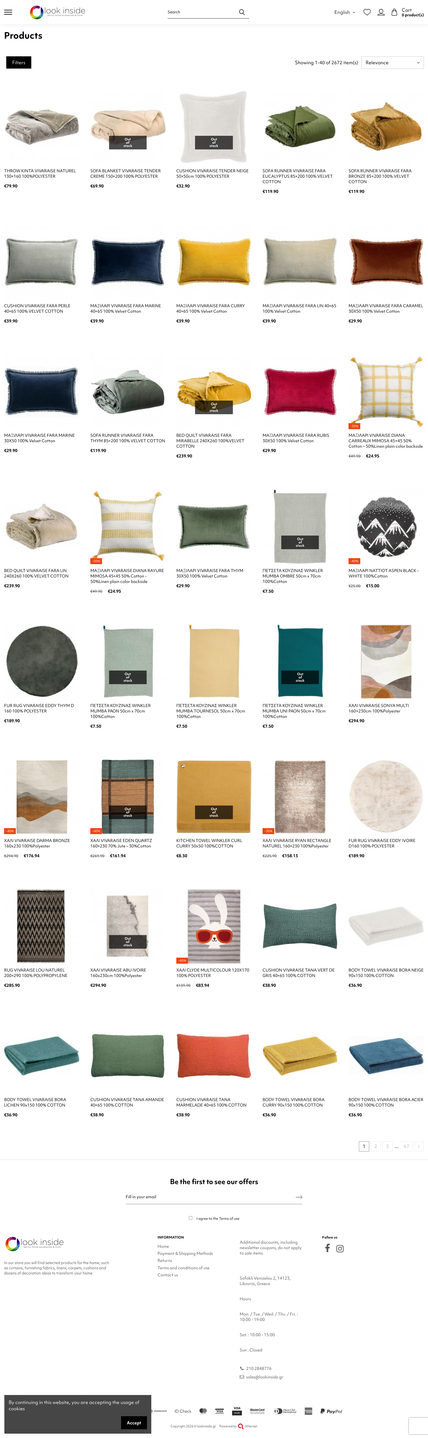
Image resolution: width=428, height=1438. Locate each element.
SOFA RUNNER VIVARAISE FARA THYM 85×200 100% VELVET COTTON (127, 438)
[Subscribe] (299, 1197)
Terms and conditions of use (184, 1268)
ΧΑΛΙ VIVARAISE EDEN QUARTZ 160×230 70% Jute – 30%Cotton (121, 843)
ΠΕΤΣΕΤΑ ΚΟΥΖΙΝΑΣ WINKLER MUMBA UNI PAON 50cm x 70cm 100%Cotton (294, 711)
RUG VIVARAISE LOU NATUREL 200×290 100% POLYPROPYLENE (35, 972)
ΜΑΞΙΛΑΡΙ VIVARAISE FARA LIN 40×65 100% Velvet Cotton (299, 308)
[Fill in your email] (211, 1197)
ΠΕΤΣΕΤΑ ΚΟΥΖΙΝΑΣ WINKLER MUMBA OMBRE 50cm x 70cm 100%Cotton (293, 576)
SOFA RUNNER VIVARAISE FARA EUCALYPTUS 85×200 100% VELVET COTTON (298, 176)
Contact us (168, 1275)
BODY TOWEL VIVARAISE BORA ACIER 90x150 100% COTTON (386, 1102)
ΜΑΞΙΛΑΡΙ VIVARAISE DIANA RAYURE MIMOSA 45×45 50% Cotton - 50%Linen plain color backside (127, 576)
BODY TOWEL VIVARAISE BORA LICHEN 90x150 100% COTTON (35, 1102)
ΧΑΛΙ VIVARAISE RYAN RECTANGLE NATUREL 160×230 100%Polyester (297, 843)
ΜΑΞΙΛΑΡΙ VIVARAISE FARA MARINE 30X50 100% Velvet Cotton (39, 438)
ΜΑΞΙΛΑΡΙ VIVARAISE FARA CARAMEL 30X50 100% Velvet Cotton (386, 308)
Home (163, 1246)
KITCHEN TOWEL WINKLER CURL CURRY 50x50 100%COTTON (209, 843)
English (345, 12)
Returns (165, 1260)
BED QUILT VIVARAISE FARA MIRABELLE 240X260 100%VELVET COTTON (210, 441)
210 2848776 (259, 1368)
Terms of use (229, 1218)
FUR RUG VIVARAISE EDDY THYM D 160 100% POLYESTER (39, 708)
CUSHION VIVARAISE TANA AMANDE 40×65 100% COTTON (127, 1102)
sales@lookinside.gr (264, 1377)
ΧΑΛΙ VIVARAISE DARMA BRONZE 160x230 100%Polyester (37, 843)
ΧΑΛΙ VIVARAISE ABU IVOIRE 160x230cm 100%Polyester (118, 972)
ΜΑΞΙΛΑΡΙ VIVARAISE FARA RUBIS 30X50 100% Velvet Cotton (296, 438)
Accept (134, 1423)
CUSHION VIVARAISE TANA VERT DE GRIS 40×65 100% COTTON (299, 972)
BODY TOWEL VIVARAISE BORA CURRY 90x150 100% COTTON (294, 1102)
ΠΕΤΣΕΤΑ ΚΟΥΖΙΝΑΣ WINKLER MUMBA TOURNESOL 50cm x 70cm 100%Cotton (210, 711)
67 (406, 1146)
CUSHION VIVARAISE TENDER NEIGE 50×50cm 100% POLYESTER (212, 173)
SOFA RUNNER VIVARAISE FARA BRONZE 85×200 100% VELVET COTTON (380, 176)
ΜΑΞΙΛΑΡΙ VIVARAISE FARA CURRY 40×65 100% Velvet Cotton (210, 308)
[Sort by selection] (392, 62)
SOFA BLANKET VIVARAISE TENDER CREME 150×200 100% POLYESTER (125, 173)
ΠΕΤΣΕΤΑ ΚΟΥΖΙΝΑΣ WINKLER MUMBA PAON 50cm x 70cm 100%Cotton (120, 711)
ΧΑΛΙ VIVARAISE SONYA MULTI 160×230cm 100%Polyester (379, 708)
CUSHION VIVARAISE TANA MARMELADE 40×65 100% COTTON (211, 1102)
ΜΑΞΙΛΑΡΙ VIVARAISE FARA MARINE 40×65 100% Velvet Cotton (125, 308)
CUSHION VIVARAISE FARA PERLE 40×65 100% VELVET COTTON (37, 308)
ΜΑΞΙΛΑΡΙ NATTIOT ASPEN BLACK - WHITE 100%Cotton (384, 573)
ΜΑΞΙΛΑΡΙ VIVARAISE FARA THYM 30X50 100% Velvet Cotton (209, 573)
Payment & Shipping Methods (185, 1253)
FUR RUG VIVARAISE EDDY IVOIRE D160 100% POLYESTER (382, 843)
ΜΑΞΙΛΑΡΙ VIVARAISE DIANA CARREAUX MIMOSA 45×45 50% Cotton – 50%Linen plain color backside (386, 441)
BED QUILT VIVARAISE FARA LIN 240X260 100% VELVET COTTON (36, 573)
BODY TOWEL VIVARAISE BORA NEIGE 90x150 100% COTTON (386, 972)
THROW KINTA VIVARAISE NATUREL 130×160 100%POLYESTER (40, 173)
